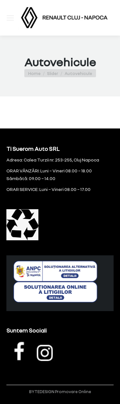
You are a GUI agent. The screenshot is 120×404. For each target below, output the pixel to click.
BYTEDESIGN (41, 391)
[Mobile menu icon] (10, 18)
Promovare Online (73, 391)
